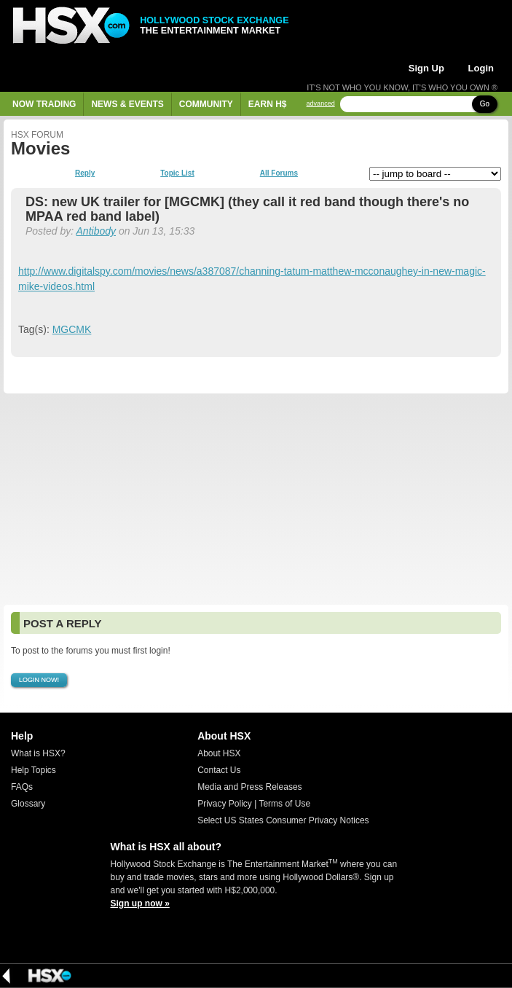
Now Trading (44, 104)
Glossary (28, 804)
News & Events (127, 104)
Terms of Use (284, 804)
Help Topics (33, 770)
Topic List (177, 173)
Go (484, 104)
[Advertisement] (256, 499)
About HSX (218, 753)
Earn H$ (267, 104)
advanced (321, 104)
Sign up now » (140, 903)
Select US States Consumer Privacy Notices (283, 820)
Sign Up (426, 68)
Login (481, 68)
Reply (85, 173)
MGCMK (72, 329)
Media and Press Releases (249, 787)
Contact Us (218, 770)
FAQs (22, 787)
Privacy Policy (224, 804)
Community (206, 104)
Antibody (96, 231)
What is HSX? (38, 753)
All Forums (279, 173)
